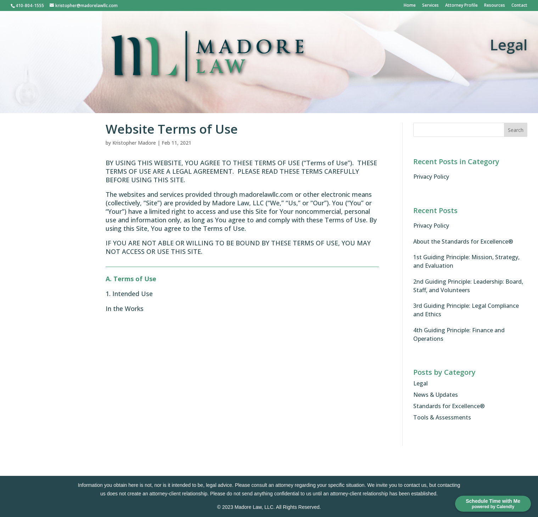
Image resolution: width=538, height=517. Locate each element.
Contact (519, 5)
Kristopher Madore (134, 142)
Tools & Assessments (442, 417)
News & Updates (435, 395)
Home (410, 5)
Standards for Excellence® (449, 406)
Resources (494, 5)
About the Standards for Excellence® (463, 241)
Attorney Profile (461, 5)
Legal (420, 383)
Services (430, 5)
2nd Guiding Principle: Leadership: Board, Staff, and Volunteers (468, 286)
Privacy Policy (431, 176)
